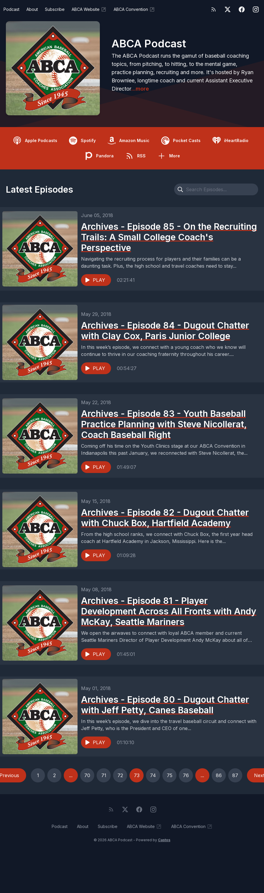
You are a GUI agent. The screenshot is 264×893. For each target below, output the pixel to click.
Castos (164, 840)
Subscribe (55, 9)
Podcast (11, 9)
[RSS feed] (213, 9)
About (32, 9)
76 (186, 775)
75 (169, 775)
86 (219, 775)
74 (153, 775)
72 (120, 775)
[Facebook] (242, 9)
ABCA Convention (134, 9)
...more (140, 89)
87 (235, 775)
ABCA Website (89, 9)
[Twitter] (227, 9)
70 (87, 775)
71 (103, 775)
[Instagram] (256, 9)
